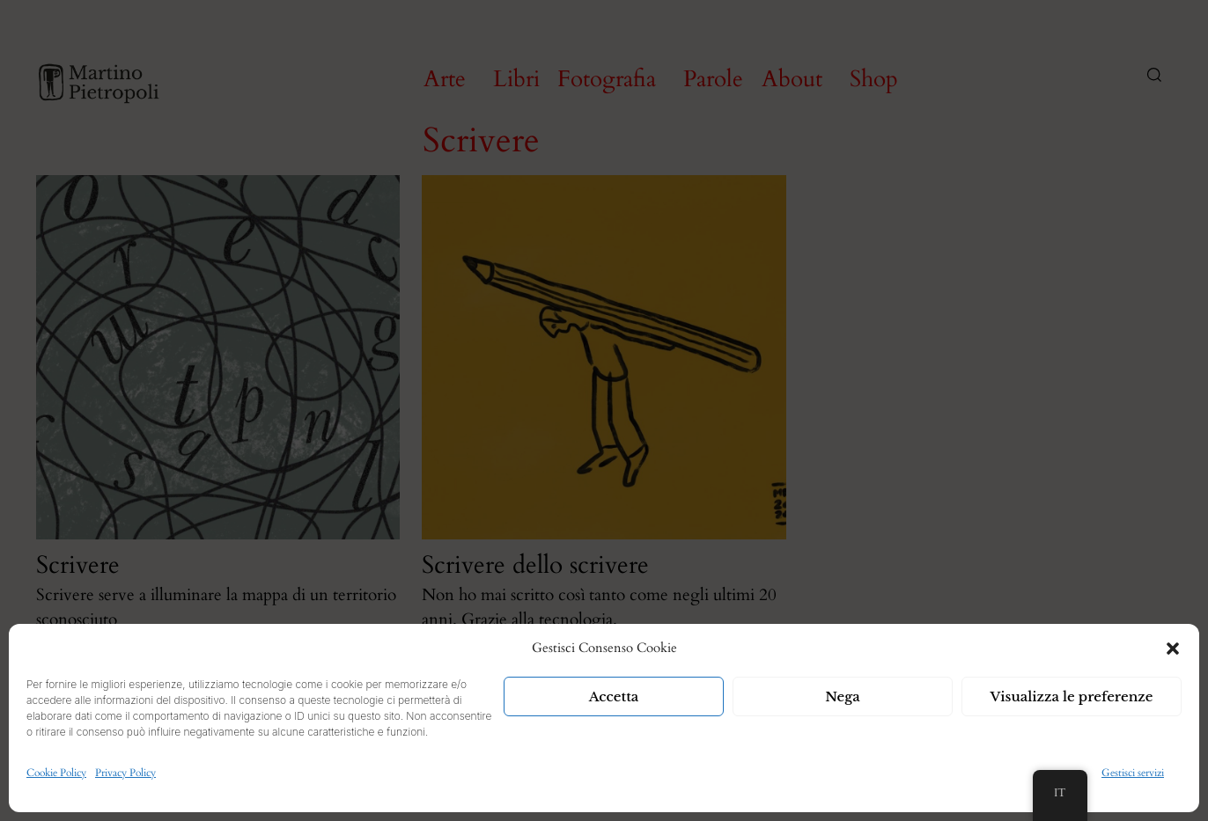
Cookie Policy (56, 773)
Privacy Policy (125, 773)
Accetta (614, 696)
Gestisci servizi (1132, 773)
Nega (842, 696)
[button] (1173, 648)
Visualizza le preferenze (1072, 696)
